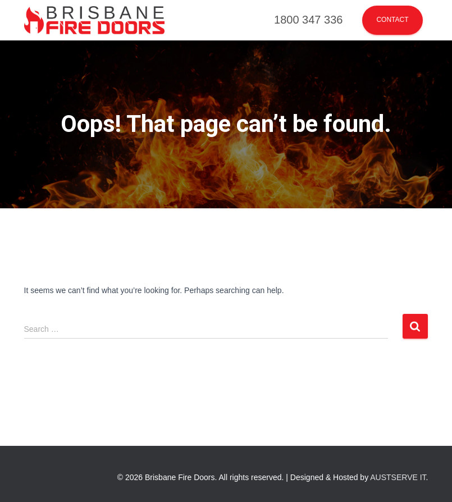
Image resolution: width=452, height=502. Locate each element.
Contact (392, 20)
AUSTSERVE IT (398, 477)
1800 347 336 (308, 19)
